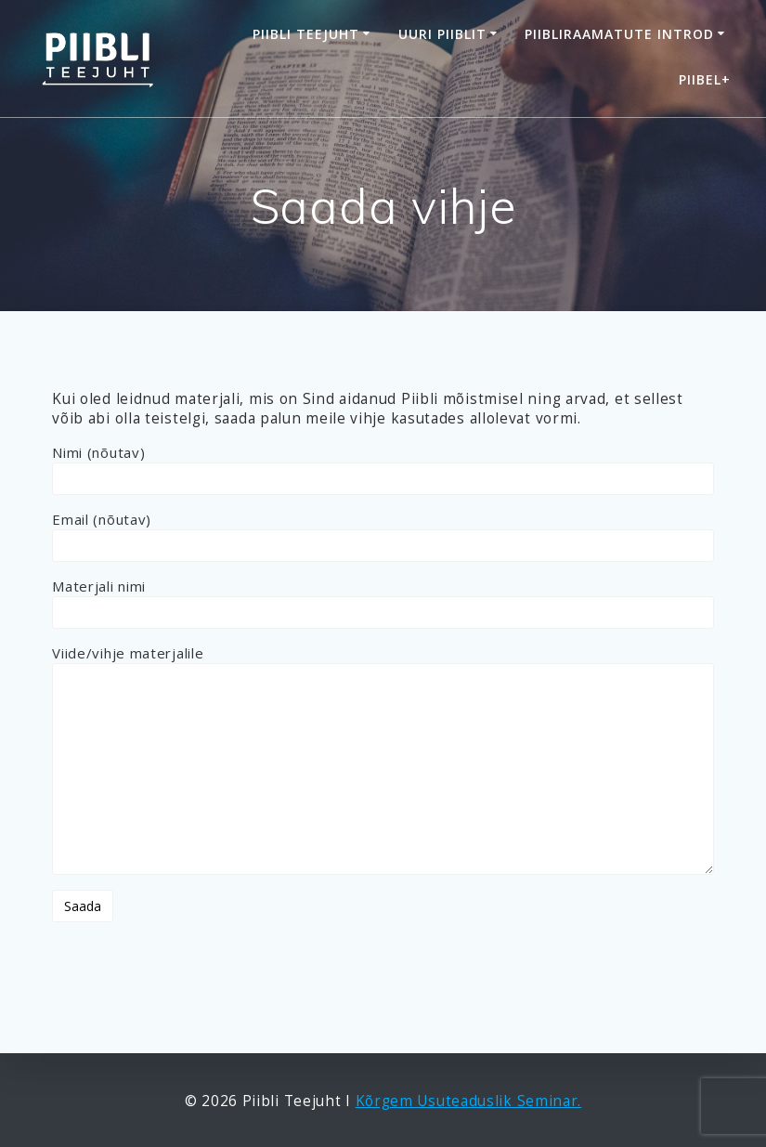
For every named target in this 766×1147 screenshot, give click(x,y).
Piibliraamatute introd (619, 34)
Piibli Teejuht (306, 34)
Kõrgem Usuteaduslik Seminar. (469, 1101)
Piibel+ (705, 79)
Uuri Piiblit (442, 34)
